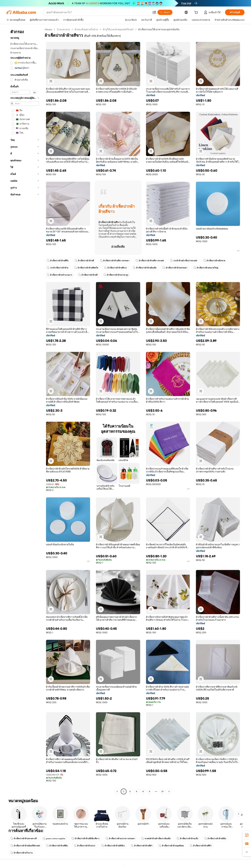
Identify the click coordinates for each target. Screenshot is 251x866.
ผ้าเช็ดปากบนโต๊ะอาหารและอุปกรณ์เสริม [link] (158, 29)
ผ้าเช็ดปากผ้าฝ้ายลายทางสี (23, 838)
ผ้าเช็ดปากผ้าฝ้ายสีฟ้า (201, 845)
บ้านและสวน (63, 29)
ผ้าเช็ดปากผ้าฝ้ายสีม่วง (115, 267)
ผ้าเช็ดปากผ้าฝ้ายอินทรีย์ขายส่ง (25, 845)
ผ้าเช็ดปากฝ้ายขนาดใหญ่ (205, 267)
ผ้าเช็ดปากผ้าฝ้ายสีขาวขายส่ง (150, 260)
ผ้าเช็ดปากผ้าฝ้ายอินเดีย (144, 267)
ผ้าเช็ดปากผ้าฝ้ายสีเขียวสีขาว (85, 838)
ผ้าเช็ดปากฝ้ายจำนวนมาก (59, 275)
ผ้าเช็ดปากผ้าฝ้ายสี (84, 260)
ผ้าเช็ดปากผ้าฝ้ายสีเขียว (113, 845)
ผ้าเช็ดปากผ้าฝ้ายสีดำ (141, 845)
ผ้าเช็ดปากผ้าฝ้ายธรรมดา (175, 267)
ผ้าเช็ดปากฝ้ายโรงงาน (22, 853)
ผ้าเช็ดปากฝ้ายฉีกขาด (214, 260)
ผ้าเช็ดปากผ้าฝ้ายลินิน (215, 838)
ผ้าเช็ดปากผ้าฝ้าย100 (84, 845)
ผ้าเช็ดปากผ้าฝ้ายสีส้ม (57, 845)
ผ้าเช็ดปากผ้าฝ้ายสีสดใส (86, 267)
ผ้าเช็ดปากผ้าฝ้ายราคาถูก (116, 275)
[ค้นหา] (165, 12)
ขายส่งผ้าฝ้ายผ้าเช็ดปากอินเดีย (155, 838)
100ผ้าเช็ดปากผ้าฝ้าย (57, 267)
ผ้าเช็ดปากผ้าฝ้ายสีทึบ (58, 260)
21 (162, 791)
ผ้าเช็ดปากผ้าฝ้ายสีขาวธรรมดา (114, 260)
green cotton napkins (54, 838)
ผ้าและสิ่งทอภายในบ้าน (86, 29)
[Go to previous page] (117, 791)
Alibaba (48, 29)
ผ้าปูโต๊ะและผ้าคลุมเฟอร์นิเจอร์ (118, 29)
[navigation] (24, 411)
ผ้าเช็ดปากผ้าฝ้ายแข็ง (187, 838)
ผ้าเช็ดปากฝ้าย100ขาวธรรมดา (120, 838)
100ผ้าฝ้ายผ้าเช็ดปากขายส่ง (183, 260)
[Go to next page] (169, 791)
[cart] (196, 13)
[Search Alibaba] (98, 12)
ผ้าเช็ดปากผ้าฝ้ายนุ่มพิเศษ (171, 845)
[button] (154, 12)
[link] (247, 835)
